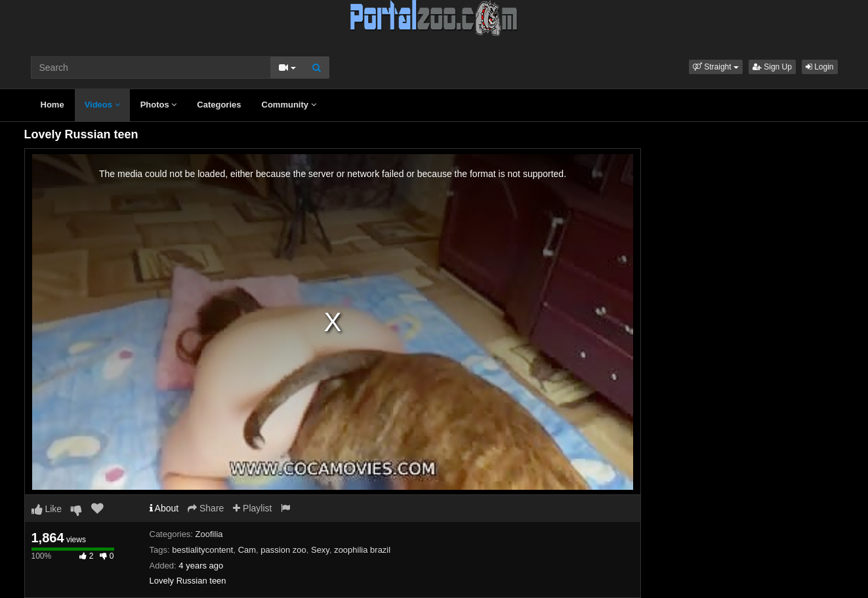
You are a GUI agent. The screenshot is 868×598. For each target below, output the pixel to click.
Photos (158, 105)
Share (206, 508)
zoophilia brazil (362, 550)
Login (820, 66)
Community (289, 105)
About (164, 508)
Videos (102, 105)
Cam (247, 550)
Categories (219, 105)
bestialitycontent (202, 550)
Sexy (320, 550)
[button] (716, 67)
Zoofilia (209, 534)
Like (46, 509)
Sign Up (772, 66)
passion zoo (283, 550)
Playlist (252, 508)
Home (52, 105)
